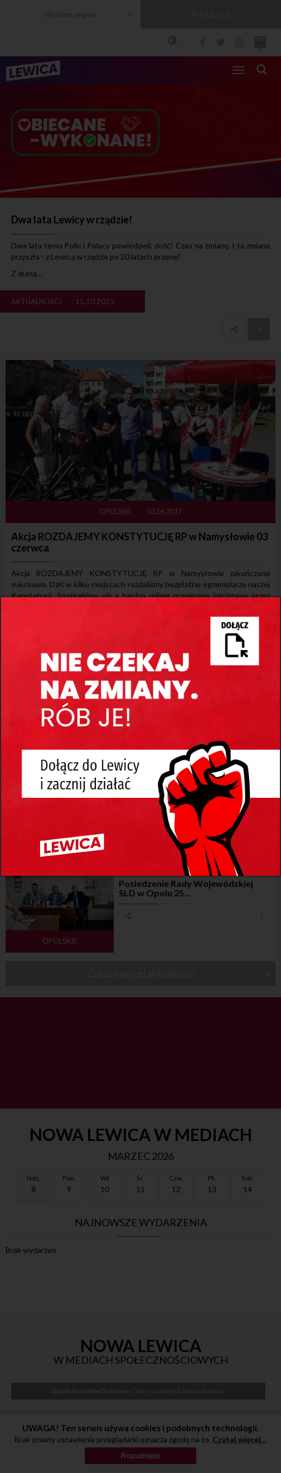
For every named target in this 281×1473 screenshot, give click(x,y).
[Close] (270, 605)
